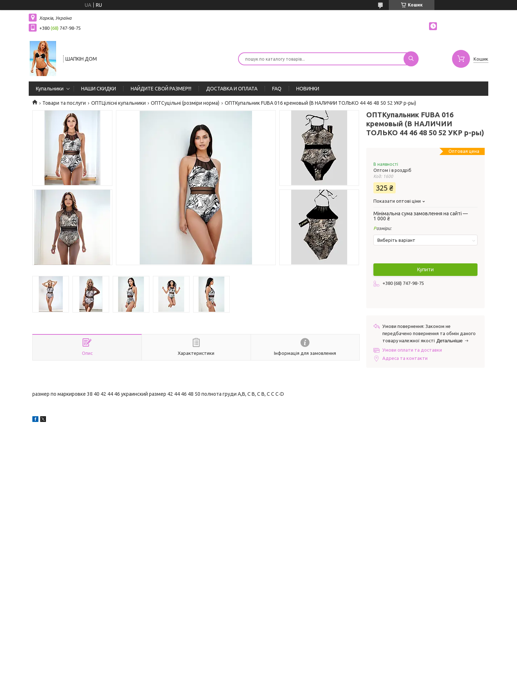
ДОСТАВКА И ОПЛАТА (231, 88)
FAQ (276, 88)
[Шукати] (411, 58)
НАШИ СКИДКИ (98, 88)
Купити (425, 269)
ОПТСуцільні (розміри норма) (185, 103)
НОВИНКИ (307, 88)
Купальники (50, 88)
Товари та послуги (64, 103)
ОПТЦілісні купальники (118, 103)
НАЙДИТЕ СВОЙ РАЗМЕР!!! (161, 88)
